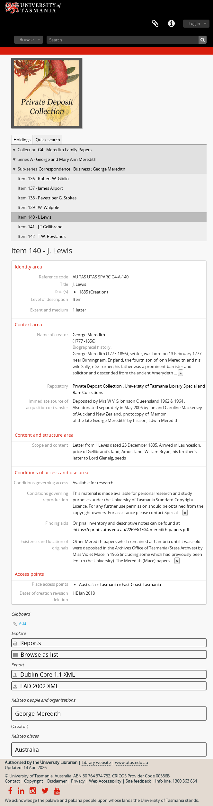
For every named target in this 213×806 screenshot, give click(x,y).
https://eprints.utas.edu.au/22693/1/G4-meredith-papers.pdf (131, 529)
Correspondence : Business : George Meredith (82, 169)
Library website (96, 762)
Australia (87, 584)
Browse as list (35, 654)
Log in (194, 23)
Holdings (22, 140)
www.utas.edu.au (131, 762)
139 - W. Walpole (43, 207)
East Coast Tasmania (141, 584)
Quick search (48, 140)
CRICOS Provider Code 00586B (141, 776)
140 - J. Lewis (39, 217)
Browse (27, 39)
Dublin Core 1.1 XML (44, 674)
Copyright (33, 781)
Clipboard (155, 24)
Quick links (171, 24)
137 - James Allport (45, 188)
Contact (12, 781)
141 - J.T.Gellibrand (45, 227)
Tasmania (109, 584)
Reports (27, 643)
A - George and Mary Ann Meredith (63, 159)
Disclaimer (57, 781)
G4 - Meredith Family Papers (65, 150)
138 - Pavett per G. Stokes (52, 198)
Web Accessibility (105, 781)
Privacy (78, 781)
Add (22, 623)
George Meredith (89, 334)
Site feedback (138, 781)
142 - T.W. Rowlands (47, 236)
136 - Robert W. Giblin (48, 178)
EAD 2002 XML (35, 686)
